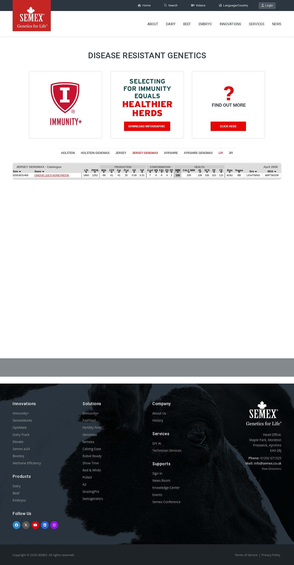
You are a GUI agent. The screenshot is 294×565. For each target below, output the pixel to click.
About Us (159, 413)
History (157, 420)
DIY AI (156, 443)
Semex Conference (166, 502)
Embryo (205, 24)
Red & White (91, 470)
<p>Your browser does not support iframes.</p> (147, 247)
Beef (187, 24)
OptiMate (20, 427)
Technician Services (166, 450)
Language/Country (233, 5)
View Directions (271, 469)
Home (144, 5)
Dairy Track (21, 434)
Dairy (170, 24)
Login (267, 5)
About (152, 24)
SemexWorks (22, 420)
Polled (87, 477)
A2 (84, 484)
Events (157, 495)
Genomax (89, 434)
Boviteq (18, 456)
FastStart (89, 420)
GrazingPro (90, 491)
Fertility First (91, 427)
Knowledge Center (166, 487)
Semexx (88, 442)
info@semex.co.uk (267, 463)
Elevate (18, 442)
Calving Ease (91, 449)
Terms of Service (246, 555)
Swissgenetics (92, 498)
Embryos (19, 500)
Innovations (230, 24)
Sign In (157, 473)
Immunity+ (21, 413)
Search (171, 5)
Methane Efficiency (27, 463)
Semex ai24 (21, 449)
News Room (161, 480)
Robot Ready (92, 456)
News (276, 24)
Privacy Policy (271, 555)
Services (256, 24)
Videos (198, 5)
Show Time (90, 463)
